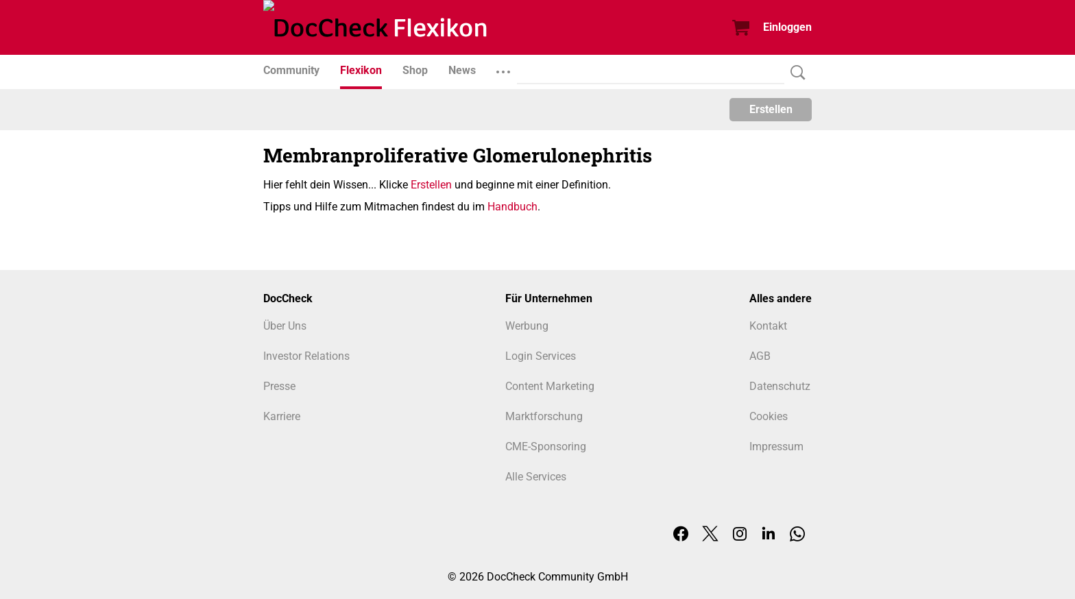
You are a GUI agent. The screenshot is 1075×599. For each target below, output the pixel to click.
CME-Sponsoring (545, 446)
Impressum (776, 446)
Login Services (540, 356)
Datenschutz (779, 386)
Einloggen (787, 27)
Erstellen (771, 109)
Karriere (281, 416)
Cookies (768, 416)
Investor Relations (306, 356)
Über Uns (284, 325)
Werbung (526, 325)
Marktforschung (544, 416)
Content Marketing (549, 386)
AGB (760, 356)
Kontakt (768, 325)
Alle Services (535, 476)
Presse (279, 386)
